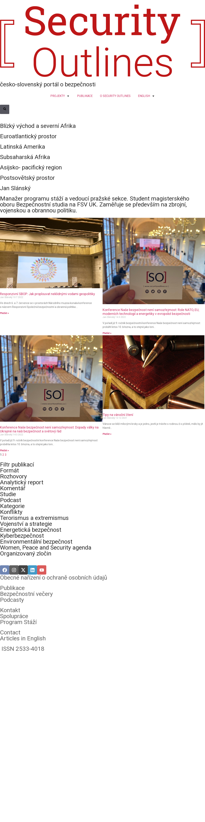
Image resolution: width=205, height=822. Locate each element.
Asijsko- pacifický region (31, 167)
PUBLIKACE (85, 96)
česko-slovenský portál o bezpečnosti (48, 84)
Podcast (10, 500)
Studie (8, 494)
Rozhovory (13, 476)
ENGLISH (146, 96)
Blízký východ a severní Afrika (38, 125)
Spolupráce (14, 616)
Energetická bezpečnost (30, 529)
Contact (10, 632)
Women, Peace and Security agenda (45, 547)
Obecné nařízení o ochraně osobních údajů (53, 577)
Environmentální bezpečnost (36, 541)
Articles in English (23, 638)
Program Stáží (18, 622)
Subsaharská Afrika (25, 157)
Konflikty (11, 511)
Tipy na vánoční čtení (118, 415)
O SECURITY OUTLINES (115, 96)
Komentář (12, 488)
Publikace (12, 587)
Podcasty (12, 599)
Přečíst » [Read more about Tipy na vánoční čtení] (107, 434)
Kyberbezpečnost (22, 535)
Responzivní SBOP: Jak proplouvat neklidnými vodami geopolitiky (47, 294)
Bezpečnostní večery (26, 593)
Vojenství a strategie (26, 523)
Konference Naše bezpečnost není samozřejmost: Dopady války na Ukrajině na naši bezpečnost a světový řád (49, 429)
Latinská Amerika (22, 146)
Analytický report (21, 482)
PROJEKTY (60, 96)
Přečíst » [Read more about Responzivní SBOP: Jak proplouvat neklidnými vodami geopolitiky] (4, 313)
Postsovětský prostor (27, 177)
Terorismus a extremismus (34, 517)
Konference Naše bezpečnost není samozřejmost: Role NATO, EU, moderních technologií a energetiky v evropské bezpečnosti (151, 312)
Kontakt (10, 610)
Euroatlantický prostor (28, 136)
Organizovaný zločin (25, 553)
